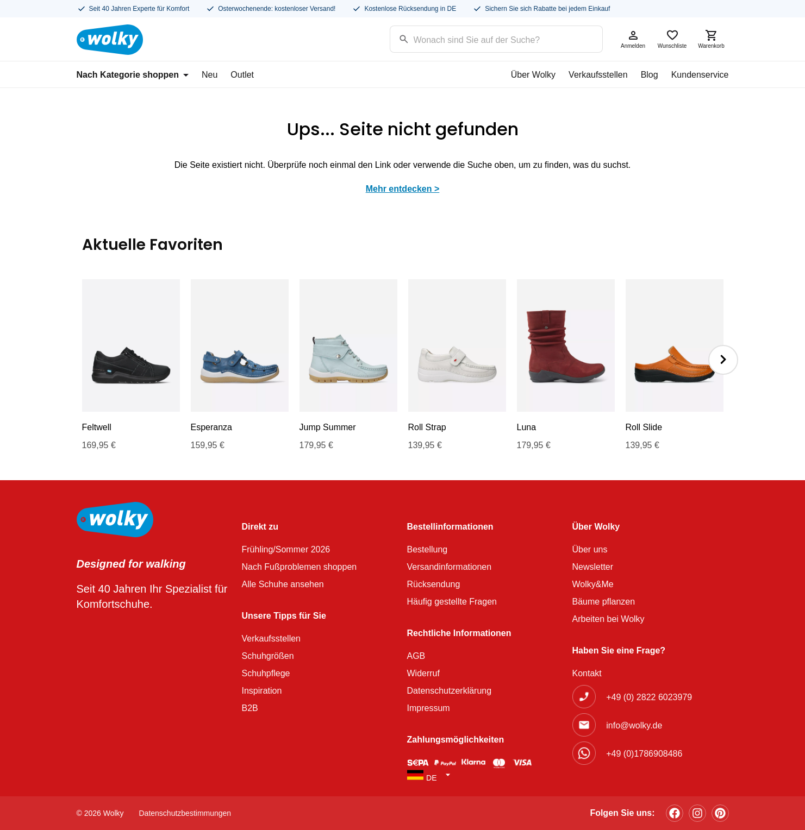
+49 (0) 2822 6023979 (649, 697)
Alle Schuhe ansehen (283, 584)
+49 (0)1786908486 (644, 753)
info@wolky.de (634, 725)
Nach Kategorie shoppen (133, 74)
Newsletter (593, 566)
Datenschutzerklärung (449, 690)
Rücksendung (433, 584)
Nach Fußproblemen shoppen (299, 566)
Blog (649, 74)
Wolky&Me (593, 584)
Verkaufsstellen (598, 74)
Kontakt (587, 673)
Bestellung (427, 549)
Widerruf (423, 673)
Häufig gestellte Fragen (452, 601)
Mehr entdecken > (403, 188)
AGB (416, 656)
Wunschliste (672, 39)
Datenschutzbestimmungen (185, 813)
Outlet (242, 74)
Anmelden (633, 39)
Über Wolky (533, 74)
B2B (250, 708)
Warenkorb (711, 39)
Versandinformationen (449, 566)
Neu (209, 74)
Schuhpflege (266, 673)
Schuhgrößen (268, 656)
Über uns (590, 549)
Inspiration (262, 690)
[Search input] (482, 38)
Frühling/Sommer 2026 (286, 549)
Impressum (428, 708)
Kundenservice (700, 74)
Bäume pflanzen (603, 601)
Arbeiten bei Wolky (608, 619)
